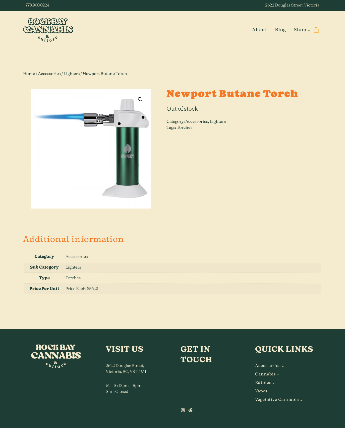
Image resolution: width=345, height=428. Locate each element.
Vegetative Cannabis (277, 400)
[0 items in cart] (316, 30)
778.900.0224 (37, 5)
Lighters (72, 74)
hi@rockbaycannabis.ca (203, 382)
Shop (300, 30)
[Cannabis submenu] (278, 374)
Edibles (263, 383)
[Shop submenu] (308, 30)
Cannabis (265, 374)
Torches (184, 128)
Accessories (49, 74)
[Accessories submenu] (283, 366)
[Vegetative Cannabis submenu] (301, 400)
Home (29, 74)
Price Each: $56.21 (81, 289)
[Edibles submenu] (273, 383)
